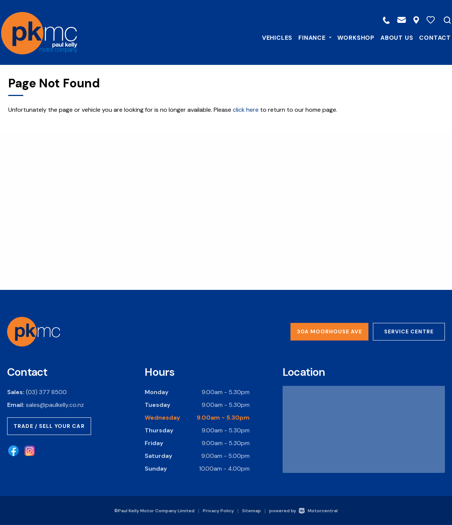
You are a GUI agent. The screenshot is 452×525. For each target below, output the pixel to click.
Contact (430, 37)
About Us (392, 37)
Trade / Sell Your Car (49, 426)
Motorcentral (318, 511)
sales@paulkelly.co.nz (55, 405)
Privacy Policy (218, 511)
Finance (309, 37)
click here (246, 110)
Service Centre (409, 331)
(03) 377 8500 (46, 392)
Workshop (351, 37)
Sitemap (251, 511)
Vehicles (272, 37)
